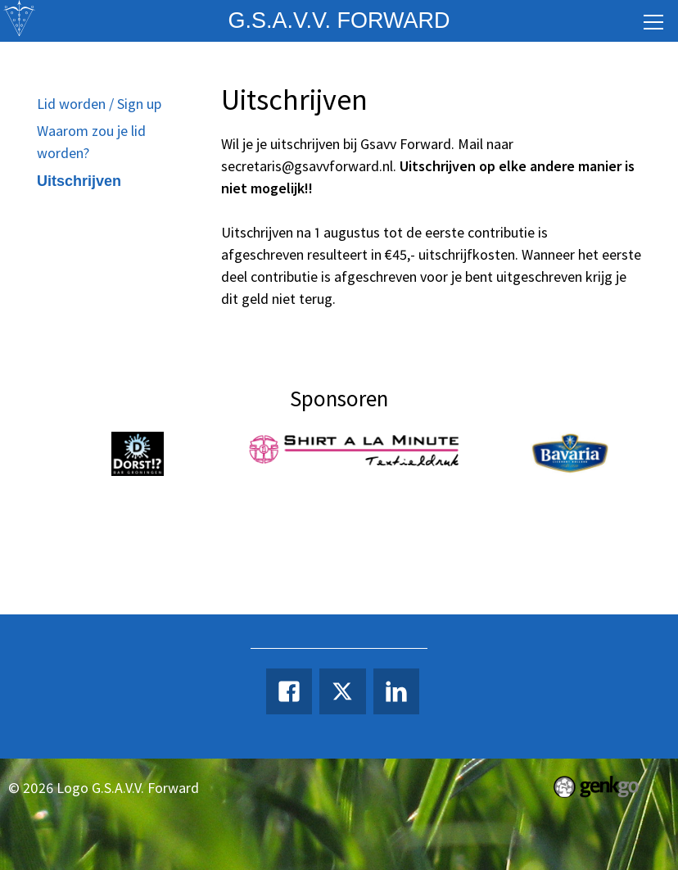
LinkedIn (396, 691)
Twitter (342, 691)
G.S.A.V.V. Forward (339, 20)
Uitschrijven (79, 181)
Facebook (289, 691)
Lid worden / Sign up (99, 103)
